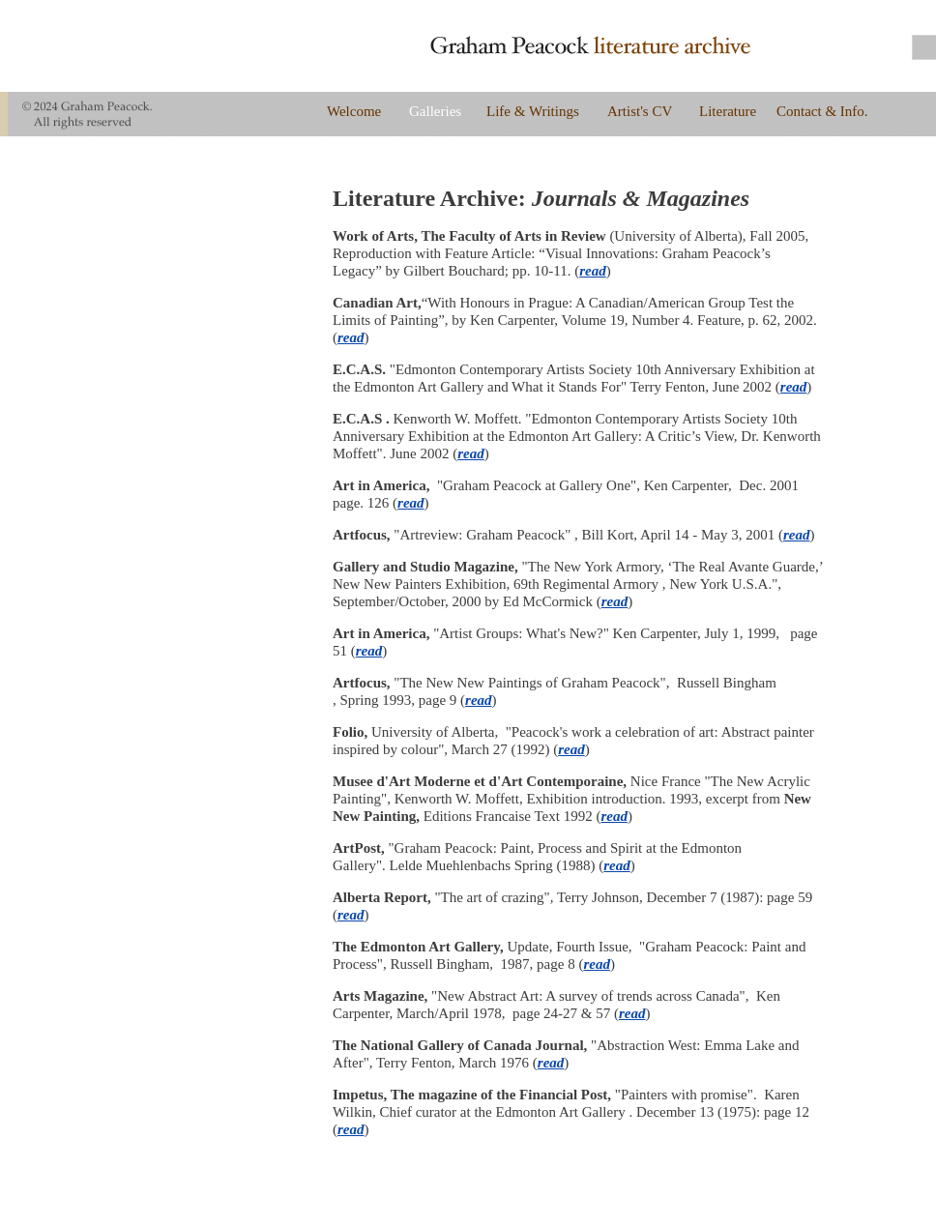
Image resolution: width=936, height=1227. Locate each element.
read (592, 270)
